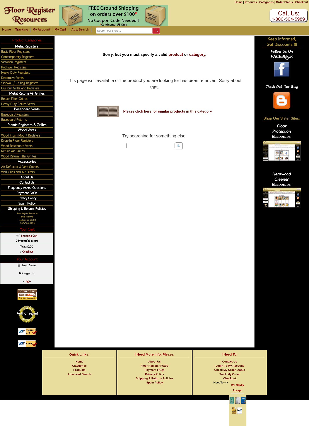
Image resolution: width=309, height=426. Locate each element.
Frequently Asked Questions (27, 187)
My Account (41, 29)
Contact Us (26, 182)
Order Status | (285, 2)
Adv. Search (80, 29)
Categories (266, 2)
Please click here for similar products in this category (167, 111)
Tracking (21, 29)
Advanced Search (79, 374)
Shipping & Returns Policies (27, 208)
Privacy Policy (26, 198)
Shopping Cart (29, 235)
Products (251, 2)
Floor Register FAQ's (154, 365)
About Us (26, 177)
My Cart (60, 29)
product (176, 54)
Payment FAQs (27, 192)
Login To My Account (230, 365)
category (197, 54)
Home (238, 2)
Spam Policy (27, 203)
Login (28, 281)
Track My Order (229, 374)
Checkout (301, 2)
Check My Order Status (229, 369)
